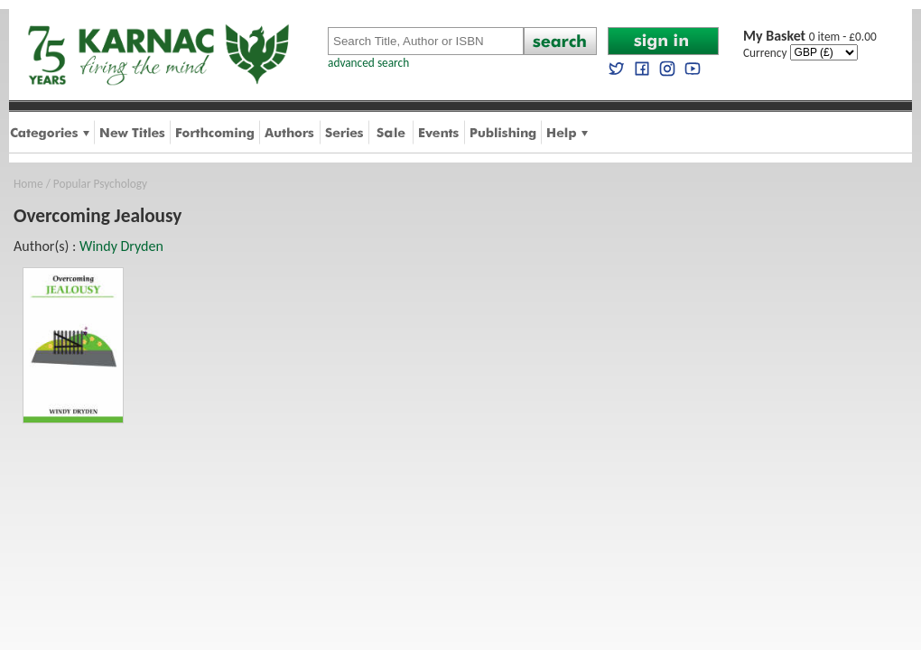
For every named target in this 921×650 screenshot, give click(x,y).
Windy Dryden (121, 246)
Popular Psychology (100, 183)
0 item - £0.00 (810, 36)
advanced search (368, 62)
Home (28, 183)
